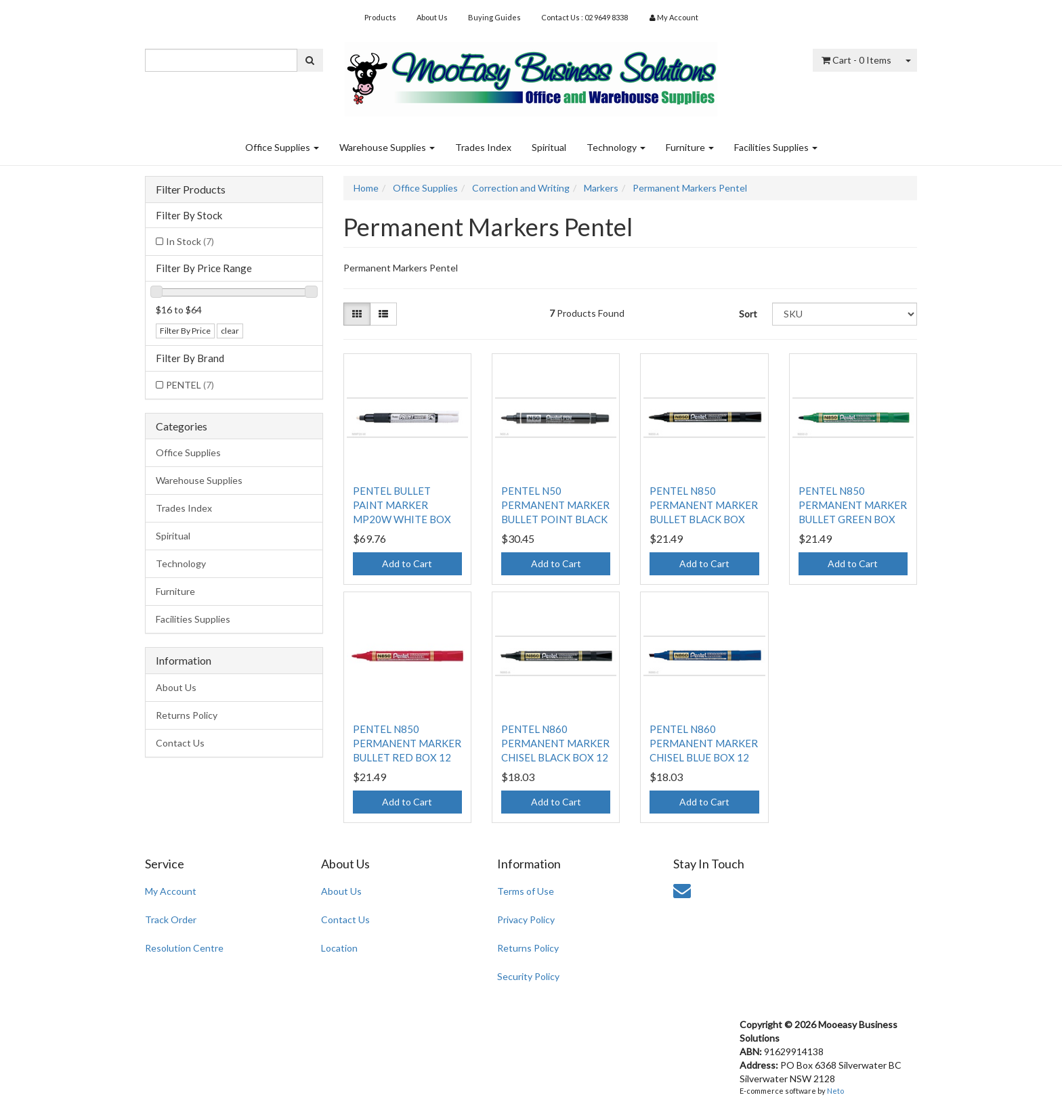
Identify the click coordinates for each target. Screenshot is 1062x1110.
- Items (856, 60)
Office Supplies (282, 147)
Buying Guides (494, 17)
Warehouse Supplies (387, 147)
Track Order (170, 919)
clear (230, 331)
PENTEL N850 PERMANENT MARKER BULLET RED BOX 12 (407, 743)
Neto (835, 1090)
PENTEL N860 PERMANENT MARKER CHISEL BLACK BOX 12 (555, 743)
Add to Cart (407, 563)
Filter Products (191, 189)
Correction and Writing (521, 188)
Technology (616, 147)
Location (339, 948)
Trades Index (483, 147)
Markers (601, 188)
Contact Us (180, 743)
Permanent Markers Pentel (690, 188)
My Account (170, 891)
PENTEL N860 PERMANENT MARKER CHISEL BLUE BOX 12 (704, 743)
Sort (748, 313)
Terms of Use (525, 891)
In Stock (190, 241)
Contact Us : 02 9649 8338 (584, 17)
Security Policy (528, 976)
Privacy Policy (526, 919)
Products (380, 17)
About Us (432, 17)
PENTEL (190, 385)
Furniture (690, 147)
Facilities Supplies (775, 147)
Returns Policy (186, 715)
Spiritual (549, 147)
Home (366, 188)
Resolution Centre (184, 948)
